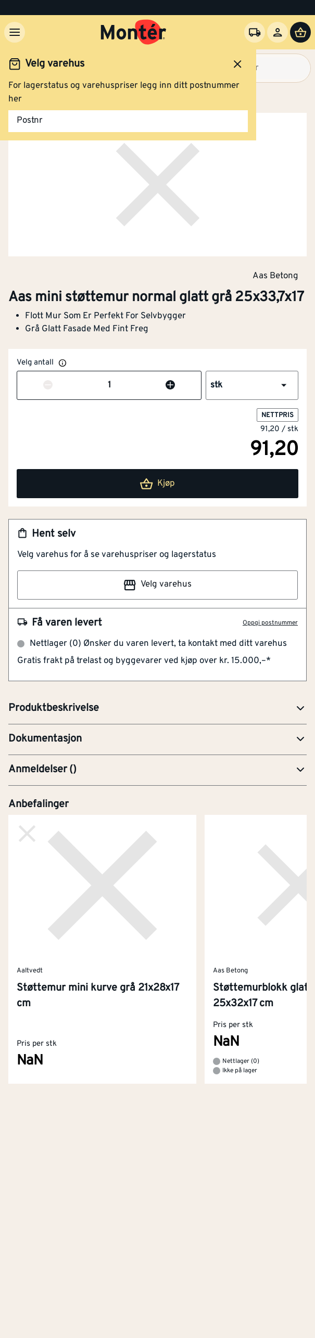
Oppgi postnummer (270, 623)
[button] (252, 385)
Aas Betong (275, 275)
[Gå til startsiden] (133, 32)
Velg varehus (157, 585)
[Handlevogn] (300, 32)
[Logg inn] (277, 32)
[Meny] (14, 32)
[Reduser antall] (48, 386)
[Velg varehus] (254, 32)
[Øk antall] (170, 386)
